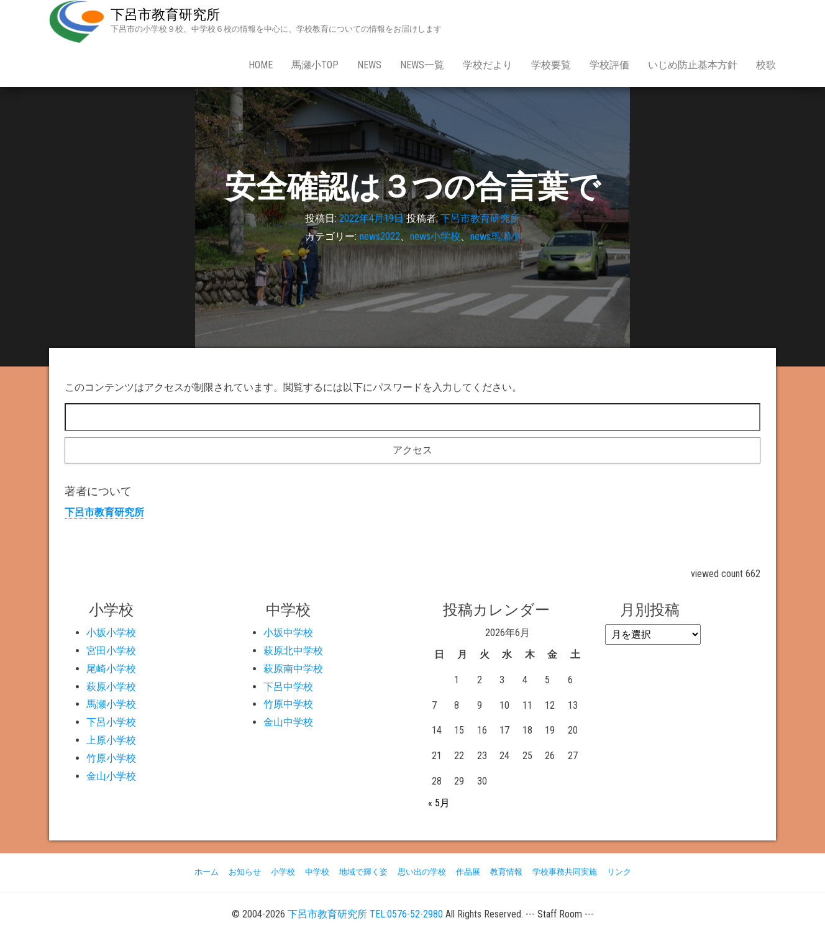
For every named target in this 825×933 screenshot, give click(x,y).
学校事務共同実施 (564, 871)
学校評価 (609, 65)
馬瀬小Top (315, 65)
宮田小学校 (111, 651)
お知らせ (245, 871)
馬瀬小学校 (111, 704)
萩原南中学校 (293, 669)
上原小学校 (111, 740)
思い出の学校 (422, 871)
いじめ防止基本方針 (692, 65)
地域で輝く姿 (363, 871)
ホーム (206, 871)
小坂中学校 (288, 633)
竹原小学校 (111, 758)
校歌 (766, 65)
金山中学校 (288, 722)
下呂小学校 (111, 722)
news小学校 (435, 236)
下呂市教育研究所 (165, 14)
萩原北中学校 (293, 651)
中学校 (317, 871)
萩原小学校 (111, 687)
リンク (619, 871)
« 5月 (439, 803)
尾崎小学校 (111, 669)
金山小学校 (111, 776)
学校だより (488, 65)
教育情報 (506, 871)
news (369, 65)
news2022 (380, 236)
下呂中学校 (288, 687)
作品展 (468, 871)
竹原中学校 (288, 704)
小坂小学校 (111, 633)
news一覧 (422, 65)
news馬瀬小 (495, 236)
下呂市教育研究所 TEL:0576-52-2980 (365, 914)
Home (260, 65)
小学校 (283, 871)
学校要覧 (551, 65)
